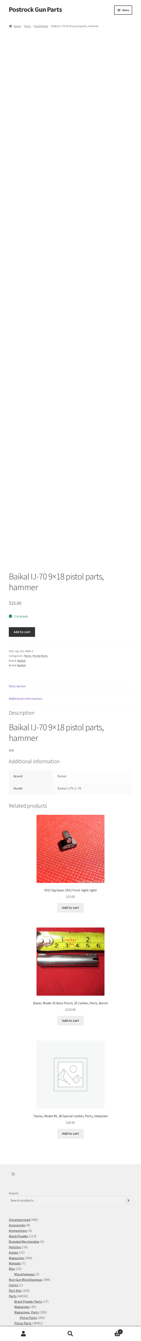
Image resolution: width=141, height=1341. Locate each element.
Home (17, 26)
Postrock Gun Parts (35, 9)
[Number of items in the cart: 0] (13, 1108)
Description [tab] (17, 620)
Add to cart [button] (70, 842)
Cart (108, 1330)
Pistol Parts (41, 26)
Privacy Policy (19, 1317)
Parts (27, 26)
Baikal (21, 595)
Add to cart (22, 566)
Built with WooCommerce (50, 1317)
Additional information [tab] (25, 633)
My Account (23, 1334)
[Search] (128, 1134)
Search (13, 1127)
